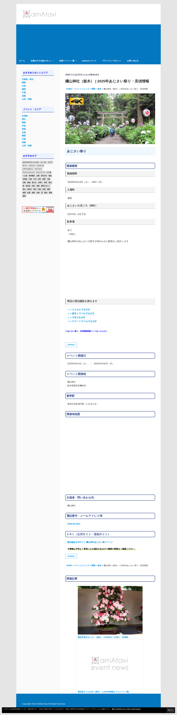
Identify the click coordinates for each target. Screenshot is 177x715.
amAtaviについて (89, 60)
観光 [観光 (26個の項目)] (45, 192)
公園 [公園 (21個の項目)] (37, 176)
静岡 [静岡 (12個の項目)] (24, 196)
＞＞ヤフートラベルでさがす (82, 321)
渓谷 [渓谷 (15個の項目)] (33, 186)
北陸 (24, 132)
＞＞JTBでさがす (76, 317)
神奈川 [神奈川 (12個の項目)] (29, 189)
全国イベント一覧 (68, 60)
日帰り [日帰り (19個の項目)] (40, 182)
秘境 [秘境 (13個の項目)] (24, 192)
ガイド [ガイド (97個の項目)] (50, 162)
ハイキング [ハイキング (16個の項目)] (40, 165)
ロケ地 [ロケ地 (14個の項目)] (49, 172)
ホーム (22, 60)
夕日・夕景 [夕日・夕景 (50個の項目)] (37, 179)
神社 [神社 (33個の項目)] (34, 189)
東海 (24, 129)
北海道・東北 (27, 79)
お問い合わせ (133, 60)
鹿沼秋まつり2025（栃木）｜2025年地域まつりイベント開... (104, 692)
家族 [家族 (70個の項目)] (28, 182)
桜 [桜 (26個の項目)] (23, 186)
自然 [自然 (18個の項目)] (38, 192)
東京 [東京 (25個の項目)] (45, 182)
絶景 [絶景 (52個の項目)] (33, 192)
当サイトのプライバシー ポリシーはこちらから (126, 709)
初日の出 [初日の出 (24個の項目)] (44, 176)
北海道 (25, 116)
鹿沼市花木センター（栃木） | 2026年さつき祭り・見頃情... (103, 637)
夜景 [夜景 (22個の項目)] (43, 179)
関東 (24, 83)
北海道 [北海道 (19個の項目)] (25, 179)
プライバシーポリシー (111, 60)
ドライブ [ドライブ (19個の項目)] (32, 165)
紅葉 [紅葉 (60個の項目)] (28, 192)
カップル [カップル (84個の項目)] (43, 162)
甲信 (24, 126)
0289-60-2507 (73, 524)
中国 (24, 92)
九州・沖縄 (26, 99)
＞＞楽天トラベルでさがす (81, 313)
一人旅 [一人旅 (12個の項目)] (25, 176)
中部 (24, 86)
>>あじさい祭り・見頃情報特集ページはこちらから (86, 331)
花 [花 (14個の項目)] (42, 192)
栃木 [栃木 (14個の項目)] (50, 182)
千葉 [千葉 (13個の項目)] (30, 179)
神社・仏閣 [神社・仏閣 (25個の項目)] (41, 189)
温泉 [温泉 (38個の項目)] (38, 186)
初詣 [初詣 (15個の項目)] (50, 176)
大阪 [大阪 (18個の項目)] (48, 179)
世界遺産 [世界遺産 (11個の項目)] (32, 176)
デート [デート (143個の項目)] (25, 165)
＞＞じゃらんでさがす (79, 309)
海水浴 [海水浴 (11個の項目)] (28, 186)
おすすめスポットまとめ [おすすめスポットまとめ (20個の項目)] (31, 162)
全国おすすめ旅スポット (42, 60)
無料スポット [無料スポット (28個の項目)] (45, 186)
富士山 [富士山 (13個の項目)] (34, 182)
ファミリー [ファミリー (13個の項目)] (38, 169)
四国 (24, 96)
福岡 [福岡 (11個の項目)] (48, 189)
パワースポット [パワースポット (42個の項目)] (28, 169)
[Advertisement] (88, 40)
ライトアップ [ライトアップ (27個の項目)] (40, 172)
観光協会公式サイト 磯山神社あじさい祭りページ (90, 542)
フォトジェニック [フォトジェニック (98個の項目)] (28, 172)
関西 (24, 89)
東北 (24, 119)
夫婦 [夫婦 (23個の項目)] (24, 182)
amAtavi (71, 345)
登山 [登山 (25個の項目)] (24, 189)
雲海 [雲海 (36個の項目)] (50, 192)
